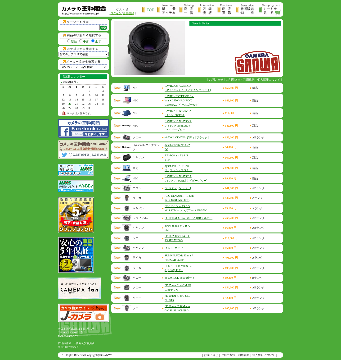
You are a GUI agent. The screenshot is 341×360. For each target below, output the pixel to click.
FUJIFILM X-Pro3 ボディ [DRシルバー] (189, 218)
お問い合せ (216, 79)
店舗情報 (207, 10)
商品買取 (226, 10)
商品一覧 (188, 10)
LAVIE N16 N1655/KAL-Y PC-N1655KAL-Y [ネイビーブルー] (178, 126)
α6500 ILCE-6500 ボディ (180, 277)
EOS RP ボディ (174, 248)
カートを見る (270, 10)
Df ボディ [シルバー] (178, 188)
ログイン (116, 13)
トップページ (149, 10)
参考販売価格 (247, 10)
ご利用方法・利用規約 (240, 79)
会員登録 (128, 13)
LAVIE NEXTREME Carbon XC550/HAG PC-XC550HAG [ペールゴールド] (182, 100)
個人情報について (268, 79)
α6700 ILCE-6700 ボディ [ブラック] (187, 137)
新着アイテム (168, 10)
